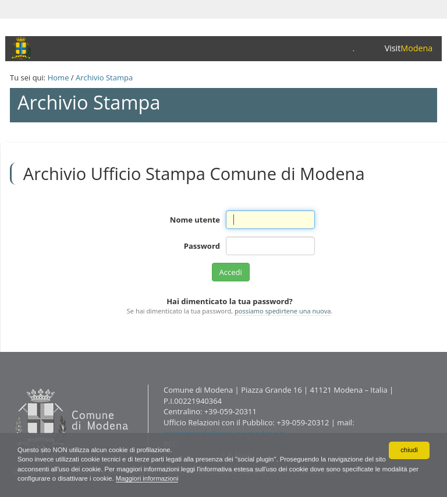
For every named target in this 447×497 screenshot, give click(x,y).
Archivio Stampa (104, 77)
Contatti (12, 384)
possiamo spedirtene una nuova (283, 310)
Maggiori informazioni (195, 478)
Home (58, 77)
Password (202, 246)
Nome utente (195, 219)
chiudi (409, 448)
